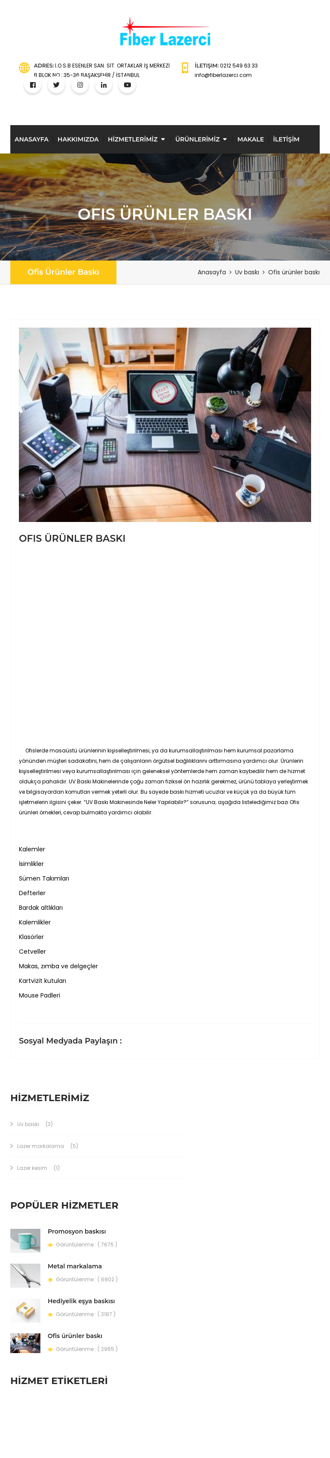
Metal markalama (75, 1266)
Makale (250, 139)
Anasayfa (32, 139)
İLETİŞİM (286, 139)
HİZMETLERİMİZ (133, 139)
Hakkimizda (78, 139)
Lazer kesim (35, 1168)
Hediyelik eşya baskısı (81, 1301)
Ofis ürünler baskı (63, 272)
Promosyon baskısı (77, 1231)
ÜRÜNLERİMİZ (197, 139)
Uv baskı (31, 1124)
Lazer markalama (44, 1146)
